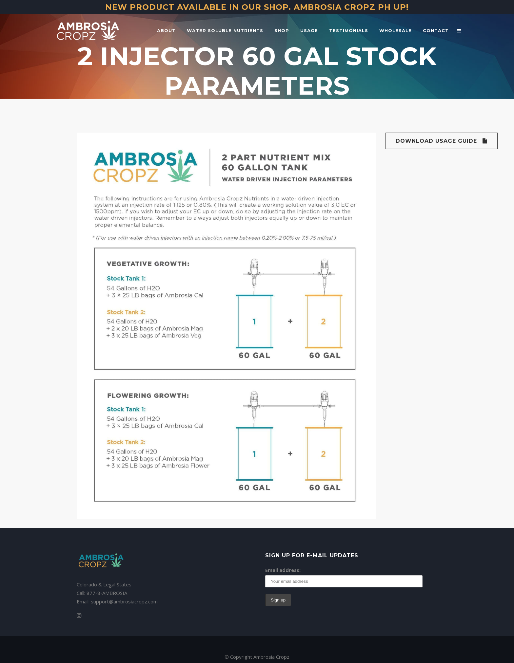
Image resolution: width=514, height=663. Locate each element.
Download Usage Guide (441, 141)
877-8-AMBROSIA (107, 593)
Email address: (283, 570)
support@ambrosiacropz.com (124, 601)
